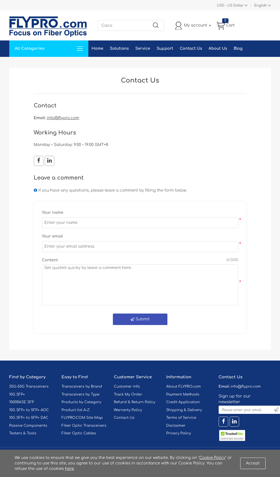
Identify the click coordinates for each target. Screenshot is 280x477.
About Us (218, 48)
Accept (253, 463)
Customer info (127, 386)
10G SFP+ (17, 394)
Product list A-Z (76, 410)
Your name (52, 212)
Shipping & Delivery (184, 410)
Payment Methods (183, 394)
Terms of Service (181, 418)
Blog (238, 48)
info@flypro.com (63, 118)
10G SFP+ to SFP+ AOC (29, 410)
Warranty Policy (128, 410)
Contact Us (191, 48)
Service (142, 48)
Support (164, 48)
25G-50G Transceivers (29, 386)
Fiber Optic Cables (79, 433)
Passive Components (28, 426)
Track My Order (128, 394)
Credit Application (183, 402)
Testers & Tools (23, 433)
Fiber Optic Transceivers (84, 426)
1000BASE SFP (21, 402)
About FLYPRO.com (183, 386)
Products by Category (81, 402)
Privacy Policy (178, 433)
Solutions (119, 48)
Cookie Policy (212, 458)
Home (97, 48)
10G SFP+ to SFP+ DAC (29, 418)
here (69, 469)
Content (50, 260)
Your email (52, 236)
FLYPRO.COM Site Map (82, 418)
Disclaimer (176, 426)
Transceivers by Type (81, 394)
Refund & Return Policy (134, 402)
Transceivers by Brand (82, 386)
